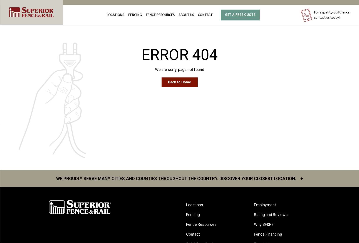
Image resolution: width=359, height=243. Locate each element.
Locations (115, 15)
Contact (205, 15)
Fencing (193, 214)
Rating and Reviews (271, 214)
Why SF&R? (264, 224)
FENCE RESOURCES (160, 15)
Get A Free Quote (240, 15)
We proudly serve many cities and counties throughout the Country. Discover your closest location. (179, 178)
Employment (265, 205)
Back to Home (179, 82)
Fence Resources (201, 224)
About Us (186, 15)
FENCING (135, 15)
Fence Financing (268, 234)
